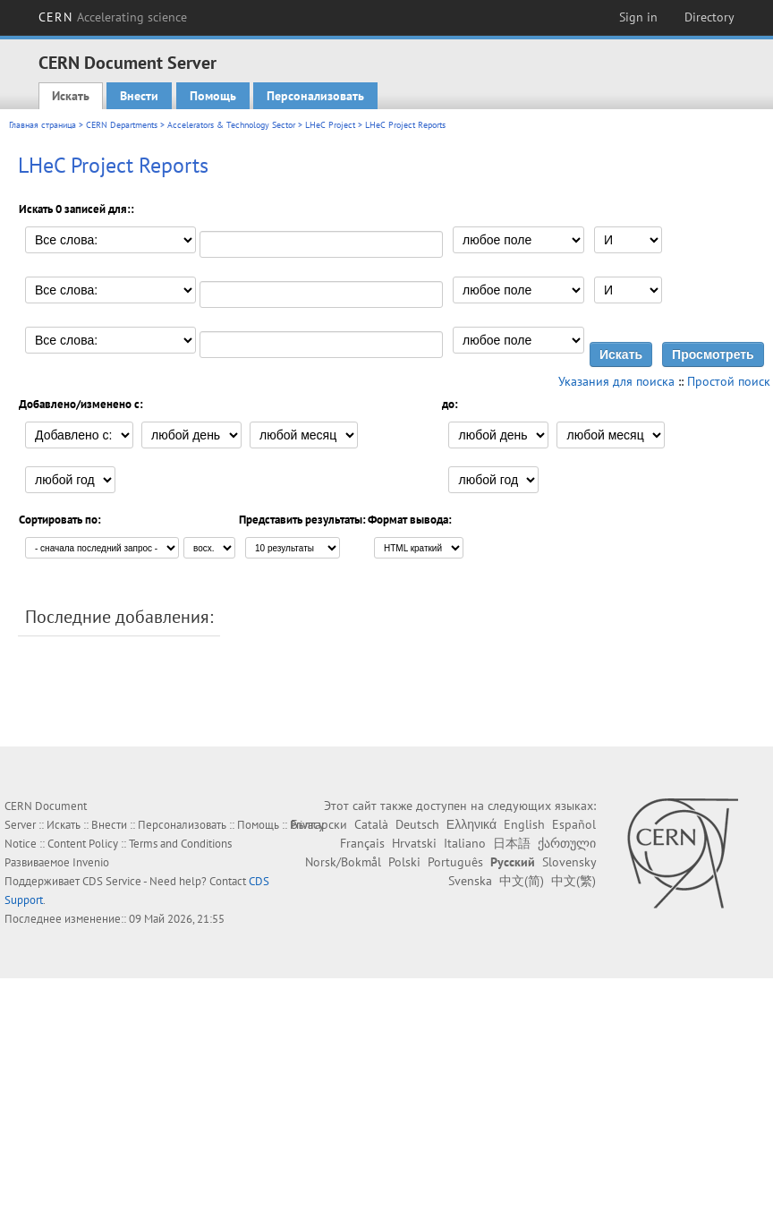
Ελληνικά (471, 824)
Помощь (213, 96)
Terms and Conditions (180, 843)
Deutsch (417, 824)
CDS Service (111, 881)
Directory (709, 17)
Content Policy (82, 843)
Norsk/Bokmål (343, 862)
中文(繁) (573, 881)
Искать (70, 96)
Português (455, 862)
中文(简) (521, 881)
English (524, 824)
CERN (112, 17)
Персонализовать (315, 96)
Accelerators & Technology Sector (231, 125)
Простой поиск (728, 381)
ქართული (567, 843)
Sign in (638, 17)
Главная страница (42, 125)
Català (371, 824)
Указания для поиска (616, 381)
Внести (139, 96)
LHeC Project (330, 125)
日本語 (512, 843)
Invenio (90, 862)
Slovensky (569, 862)
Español (574, 824)
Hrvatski (414, 843)
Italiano (465, 843)
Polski (404, 862)
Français (362, 843)
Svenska (470, 881)
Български (319, 824)
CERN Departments (121, 125)
